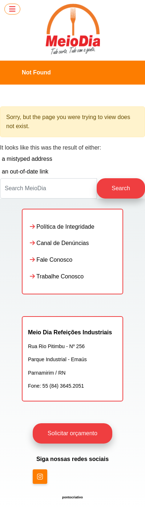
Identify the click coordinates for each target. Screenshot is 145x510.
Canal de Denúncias (59, 243)
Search (121, 188)
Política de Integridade (62, 227)
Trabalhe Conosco (57, 276)
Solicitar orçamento (72, 433)
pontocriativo (72, 497)
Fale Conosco (51, 260)
